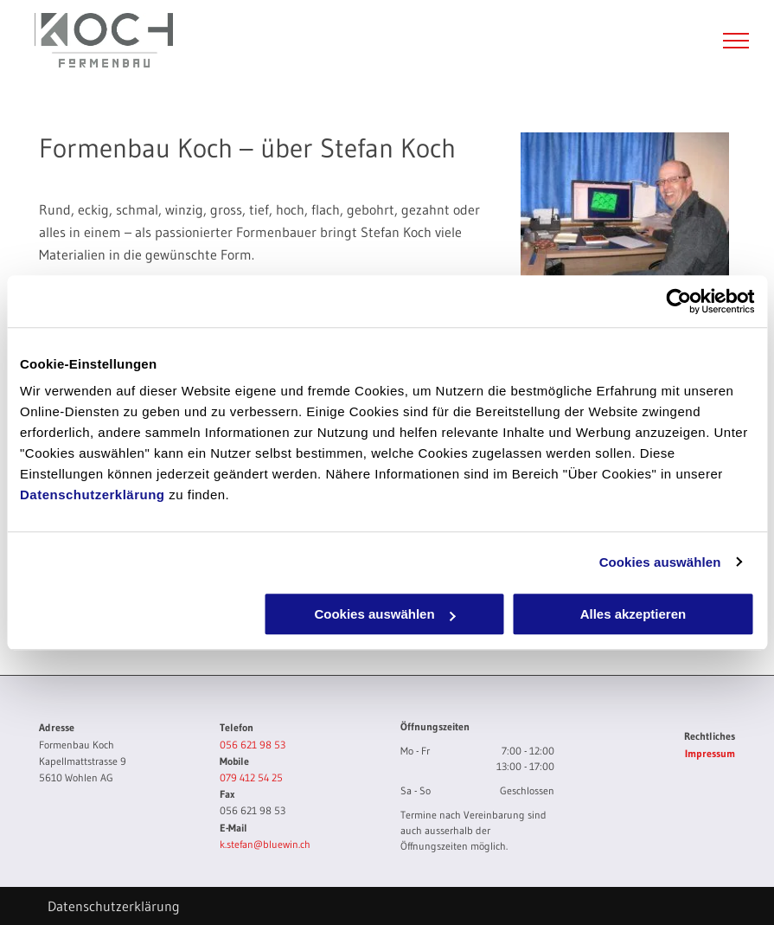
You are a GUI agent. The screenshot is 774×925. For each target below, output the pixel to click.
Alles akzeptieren (633, 614)
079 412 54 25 (251, 777)
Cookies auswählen (660, 562)
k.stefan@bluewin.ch (265, 844)
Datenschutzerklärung (92, 494)
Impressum (710, 753)
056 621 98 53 (252, 744)
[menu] (735, 40)
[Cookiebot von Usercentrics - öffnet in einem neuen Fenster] (678, 301)
